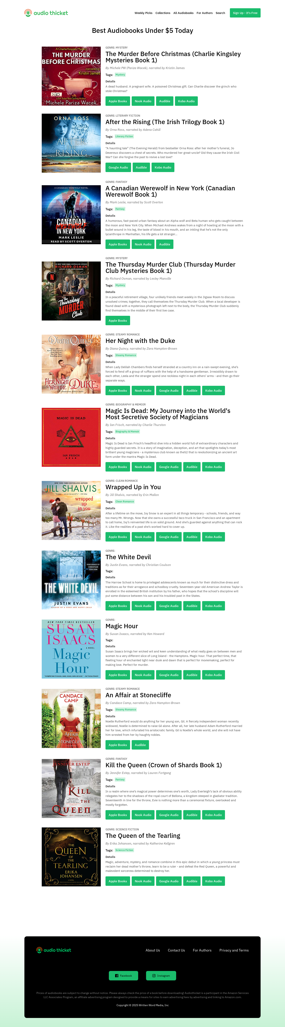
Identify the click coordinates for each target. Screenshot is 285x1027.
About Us (153, 950)
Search (220, 12)
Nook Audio (143, 101)
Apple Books (118, 101)
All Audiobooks (183, 12)
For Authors (205, 12)
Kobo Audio (186, 101)
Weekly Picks (143, 12)
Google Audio (118, 167)
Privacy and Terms (234, 950)
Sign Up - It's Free (245, 13)
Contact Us (176, 950)
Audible (164, 101)
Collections (162, 12)
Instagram (161, 975)
